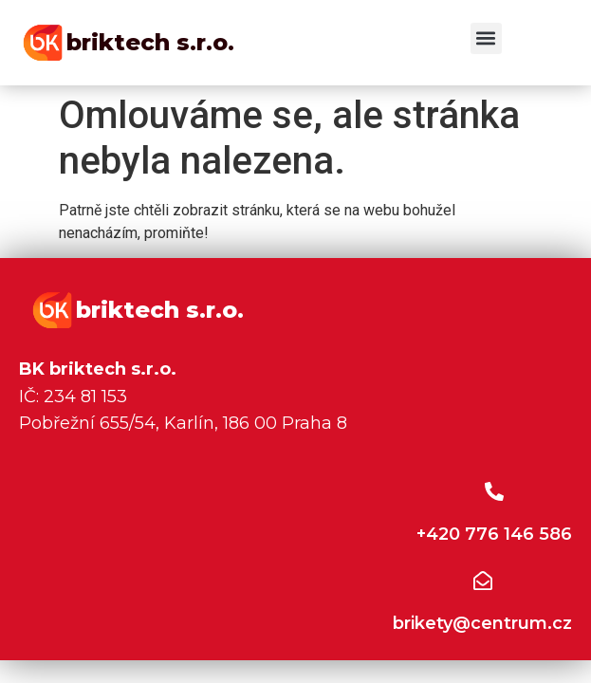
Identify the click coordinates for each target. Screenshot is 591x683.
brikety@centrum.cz (482, 623)
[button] (486, 38)
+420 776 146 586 (494, 534)
